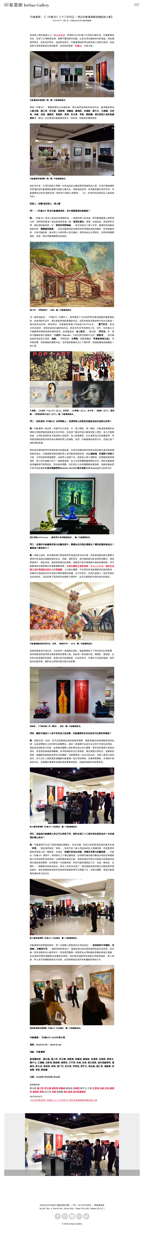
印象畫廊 (60, 35)
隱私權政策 (99, 1205)
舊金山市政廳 (96, 566)
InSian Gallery (15, 5)
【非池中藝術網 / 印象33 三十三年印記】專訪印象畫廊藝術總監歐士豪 (63, 1100)
